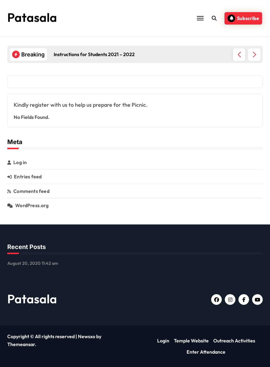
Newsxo (86, 336)
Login (163, 341)
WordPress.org (32, 205)
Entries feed (28, 176)
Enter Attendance (206, 352)
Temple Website (191, 341)
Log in (20, 162)
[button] (254, 55)
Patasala (32, 17)
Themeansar (21, 344)
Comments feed (31, 191)
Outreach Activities (234, 341)
